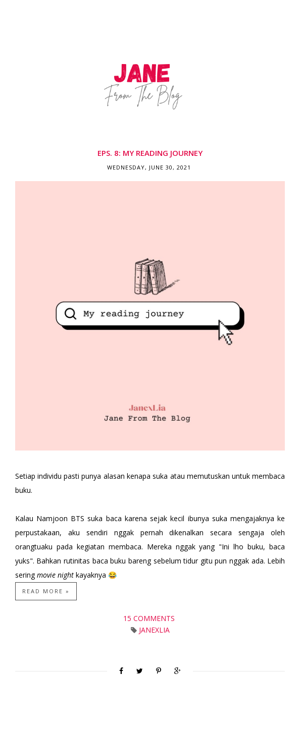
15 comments (150, 618)
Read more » (46, 591)
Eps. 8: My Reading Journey (150, 153)
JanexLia (154, 630)
